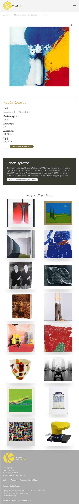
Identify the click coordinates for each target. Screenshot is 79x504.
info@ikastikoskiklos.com (15, 475)
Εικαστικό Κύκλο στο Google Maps (24, 480)
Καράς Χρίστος (14, 102)
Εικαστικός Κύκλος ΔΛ (11, 486)
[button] (74, 5)
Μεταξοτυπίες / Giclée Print (16, 112)
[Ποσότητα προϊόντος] (6, 146)
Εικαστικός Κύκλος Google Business (17, 500)
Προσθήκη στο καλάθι (21, 146)
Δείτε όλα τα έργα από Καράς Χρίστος (22, 180)
